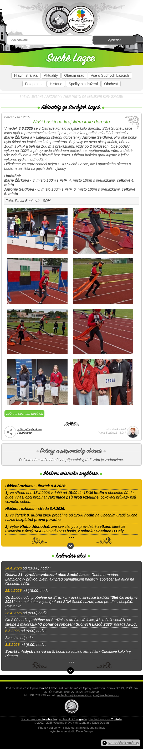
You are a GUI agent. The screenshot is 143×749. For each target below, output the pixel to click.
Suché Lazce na (39, 719)
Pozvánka (13, 606)
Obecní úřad (74, 75)
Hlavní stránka (26, 75)
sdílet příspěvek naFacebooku (29, 431)
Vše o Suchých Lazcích (110, 75)
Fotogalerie (34, 84)
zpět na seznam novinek (24, 413)
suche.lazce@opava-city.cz (74, 695)
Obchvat (111, 84)
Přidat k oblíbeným (50, 727)
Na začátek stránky (123, 743)
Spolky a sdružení (83, 84)
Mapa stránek (96, 727)
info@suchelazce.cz (106, 695)
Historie (56, 84)
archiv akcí (73, 719)
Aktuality (51, 75)
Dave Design (84, 731)
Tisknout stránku (75, 727)
